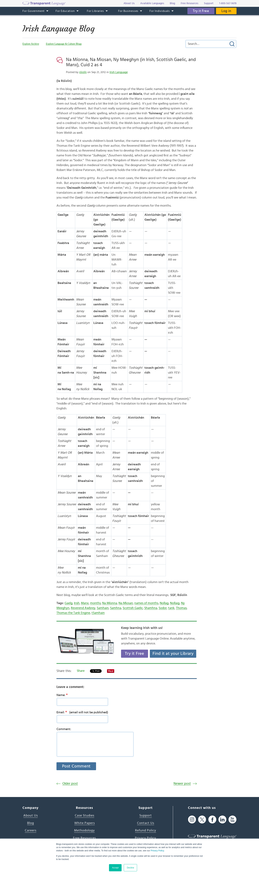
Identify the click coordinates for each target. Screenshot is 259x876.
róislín (83, 72)
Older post (70, 783)
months (95, 603)
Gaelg (68, 603)
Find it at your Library (173, 653)
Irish (76, 603)
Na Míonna (109, 603)
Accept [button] (115, 867)
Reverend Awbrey (83, 608)
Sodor (163, 608)
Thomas (181, 608)
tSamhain (98, 613)
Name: (63, 695)
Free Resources (84, 838)
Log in (226, 11)
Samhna (115, 608)
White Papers (84, 823)
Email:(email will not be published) (82, 712)
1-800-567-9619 (228, 3)
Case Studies (84, 815)
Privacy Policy (157, 850)
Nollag (164, 603)
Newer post (182, 783)
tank (171, 608)
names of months (146, 603)
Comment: (63, 729)
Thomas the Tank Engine (73, 613)
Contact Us (145, 823)
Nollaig (175, 603)
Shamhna (150, 608)
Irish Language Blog (58, 28)
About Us (30, 815)
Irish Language (119, 72)
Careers (30, 830)
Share (81, 670)
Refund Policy (145, 830)
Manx (85, 603)
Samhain (103, 608)
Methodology (84, 830)
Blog (30, 823)
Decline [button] (130, 867)
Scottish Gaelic (133, 608)
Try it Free (201, 11)
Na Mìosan (126, 603)
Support (145, 815)
